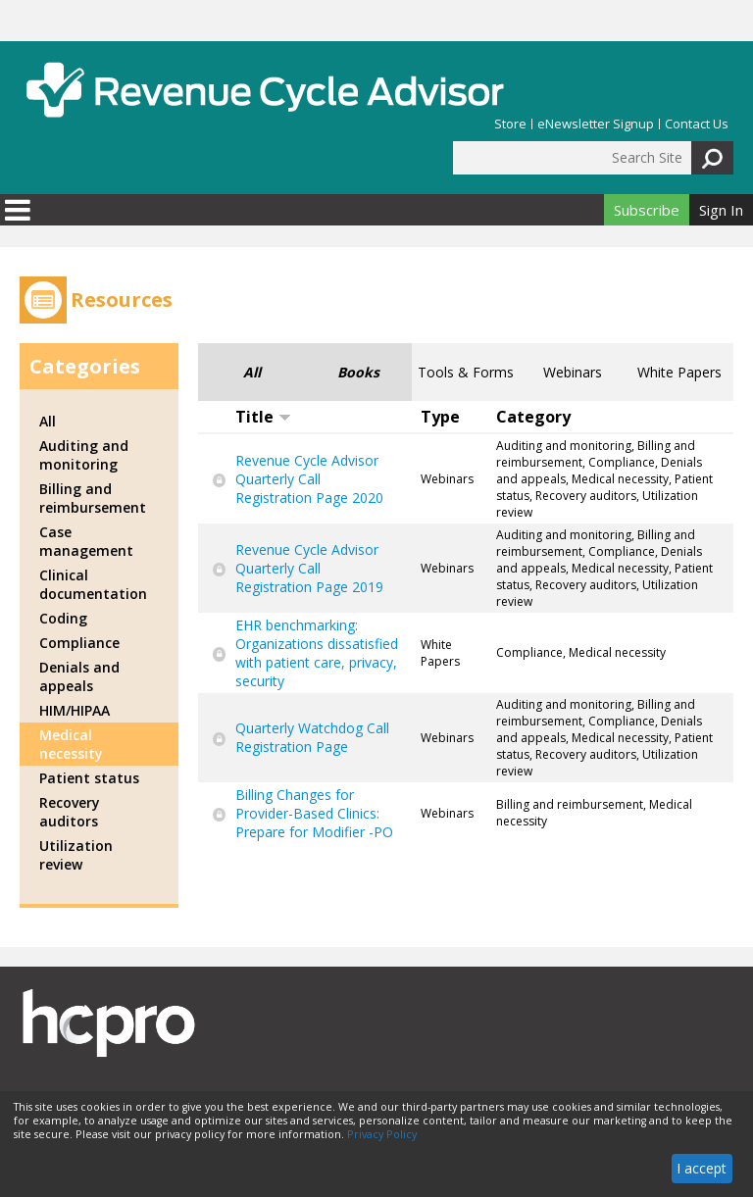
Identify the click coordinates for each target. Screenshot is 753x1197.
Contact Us (696, 124)
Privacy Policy (382, 1134)
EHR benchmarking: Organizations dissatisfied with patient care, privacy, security (316, 653)
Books (358, 372)
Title (263, 416)
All (252, 372)
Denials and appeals (79, 676)
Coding (63, 618)
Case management (86, 541)
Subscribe (646, 210)
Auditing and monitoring (83, 455)
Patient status (89, 778)
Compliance (79, 642)
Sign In (721, 210)
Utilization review (76, 854)
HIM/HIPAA (74, 710)
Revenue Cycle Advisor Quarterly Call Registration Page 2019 (309, 568)
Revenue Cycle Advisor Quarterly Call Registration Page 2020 (309, 479)
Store (510, 124)
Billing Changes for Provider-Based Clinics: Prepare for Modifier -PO (314, 813)
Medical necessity (71, 744)
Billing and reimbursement (92, 498)
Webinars (572, 372)
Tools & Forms (466, 372)
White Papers (679, 372)
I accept (702, 1168)
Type (440, 416)
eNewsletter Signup (595, 124)
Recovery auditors (69, 811)
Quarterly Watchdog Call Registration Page (312, 737)
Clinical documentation (93, 584)
